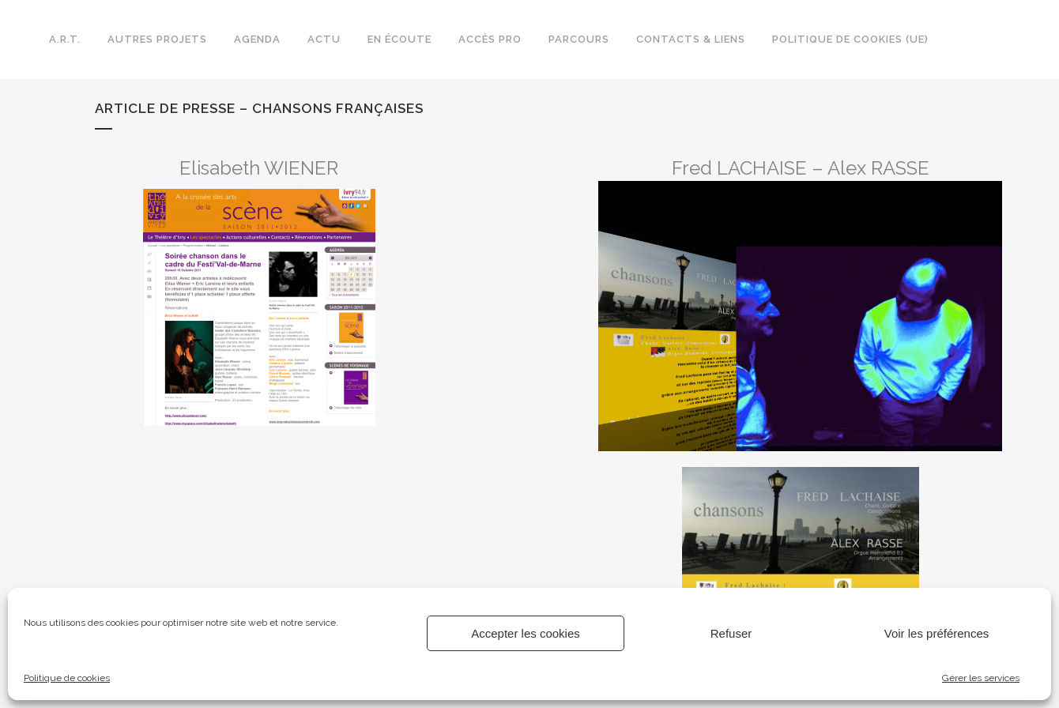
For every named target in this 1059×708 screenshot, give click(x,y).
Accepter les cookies (525, 633)
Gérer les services (980, 678)
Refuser (731, 633)
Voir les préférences (936, 633)
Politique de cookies (67, 678)
